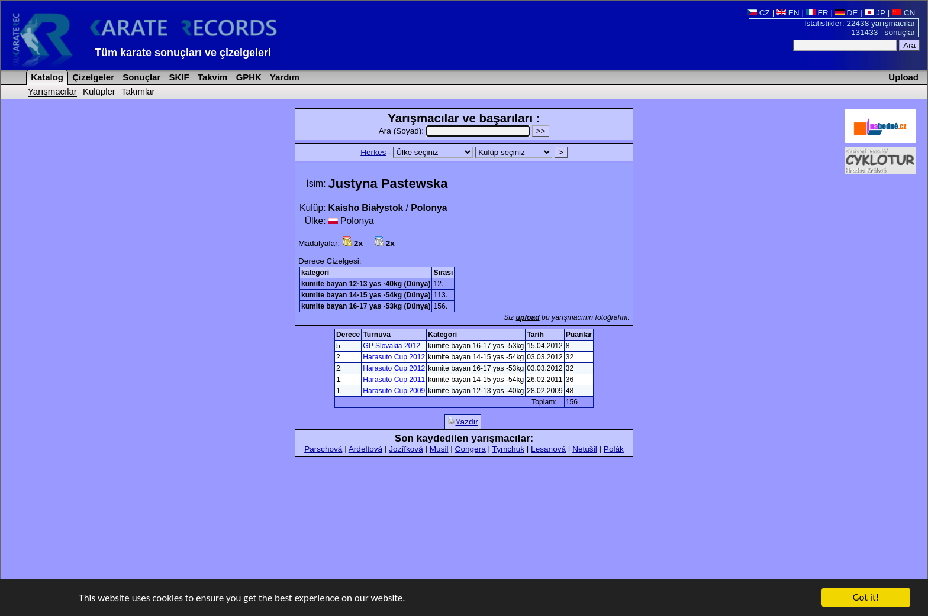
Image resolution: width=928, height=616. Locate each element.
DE (846, 12)
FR (817, 12)
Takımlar (138, 91)
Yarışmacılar (52, 91)
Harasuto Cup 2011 (394, 379)
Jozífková (406, 449)
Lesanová (548, 449)
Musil (439, 449)
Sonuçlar (140, 77)
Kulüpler (99, 91)
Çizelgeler (92, 77)
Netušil (584, 449)
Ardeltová (365, 449)
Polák (614, 449)
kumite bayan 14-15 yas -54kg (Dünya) (365, 295)
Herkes (373, 152)
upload (528, 317)
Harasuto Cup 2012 (394, 357)
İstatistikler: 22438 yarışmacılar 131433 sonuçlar (859, 28)
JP (875, 12)
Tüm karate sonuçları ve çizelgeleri (183, 53)
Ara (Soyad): (455, 131)
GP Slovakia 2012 (391, 346)
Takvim (211, 77)
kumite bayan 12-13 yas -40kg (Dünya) (365, 284)
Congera (470, 449)
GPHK (248, 77)
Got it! (866, 598)
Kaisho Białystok (366, 208)
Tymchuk (508, 449)
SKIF (177, 77)
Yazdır (462, 421)
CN (903, 12)
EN (788, 12)
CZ (758, 12)
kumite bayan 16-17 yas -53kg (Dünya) (365, 306)
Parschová (323, 449)
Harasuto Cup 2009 (394, 391)
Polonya (429, 208)
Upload (903, 77)
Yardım (283, 77)
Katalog (45, 77)
